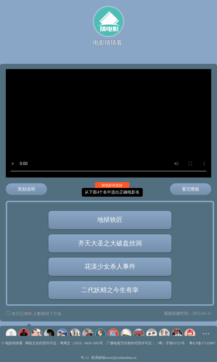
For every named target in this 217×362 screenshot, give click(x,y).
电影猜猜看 (14, 343)
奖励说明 (26, 189)
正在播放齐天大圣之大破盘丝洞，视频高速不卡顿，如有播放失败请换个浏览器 (108, 123)
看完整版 (190, 189)
